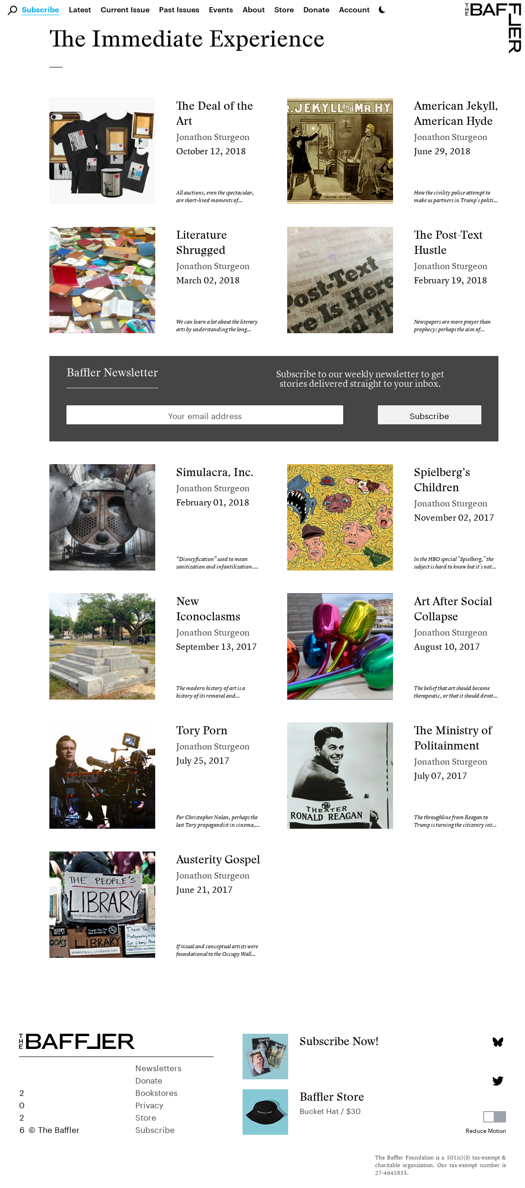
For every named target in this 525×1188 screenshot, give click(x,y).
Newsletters (158, 1067)
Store (145, 1116)
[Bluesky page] (497, 1042)
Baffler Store (332, 1096)
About (254, 9)
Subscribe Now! (339, 1041)
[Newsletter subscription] (430, 414)
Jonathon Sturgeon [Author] (213, 137)
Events (221, 9)
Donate (316, 9)
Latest (80, 9)
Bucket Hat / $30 (330, 1110)
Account (354, 9)
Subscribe (40, 10)
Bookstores (156, 1091)
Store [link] (284, 9)
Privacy (149, 1104)
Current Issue (125, 9)
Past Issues (179, 9)
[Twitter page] (497, 1081)
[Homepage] (495, 27)
